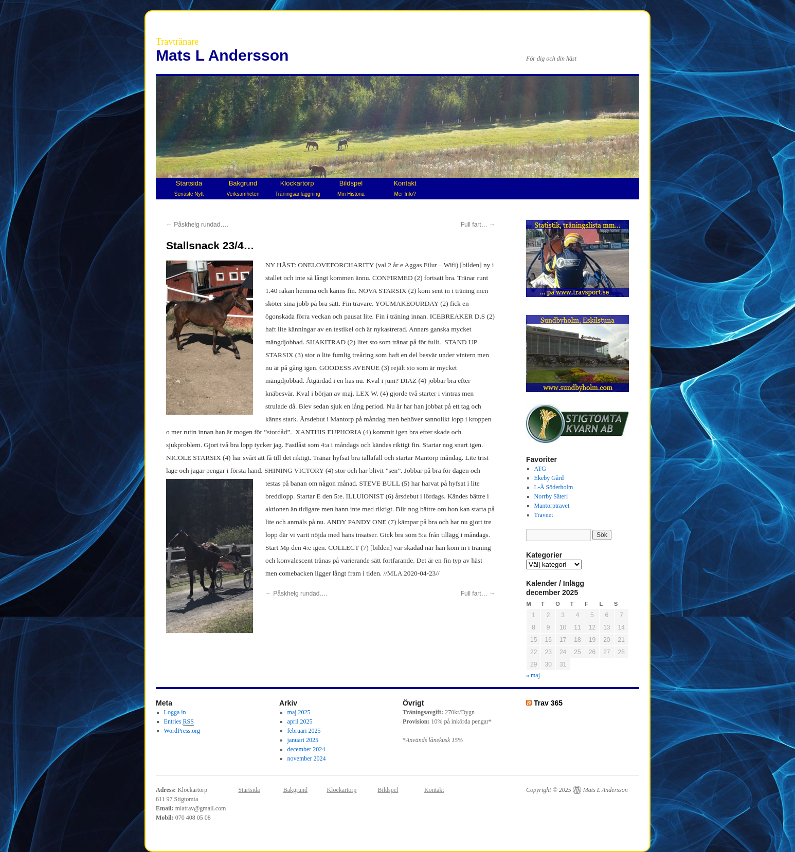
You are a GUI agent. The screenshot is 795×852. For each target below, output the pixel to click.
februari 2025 (304, 730)
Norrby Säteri (551, 496)
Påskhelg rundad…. (197, 224)
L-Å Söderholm (553, 487)
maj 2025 (299, 712)
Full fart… (478, 224)
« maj (533, 675)
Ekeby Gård (549, 477)
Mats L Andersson (222, 55)
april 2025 (300, 721)
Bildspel (351, 188)
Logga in (175, 712)
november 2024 (306, 758)
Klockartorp (297, 188)
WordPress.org (182, 730)
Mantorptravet (552, 505)
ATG (540, 468)
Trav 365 (548, 703)
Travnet (543, 514)
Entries (179, 722)
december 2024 (306, 749)
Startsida (189, 188)
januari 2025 (302, 740)
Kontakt (404, 188)
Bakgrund (243, 188)
